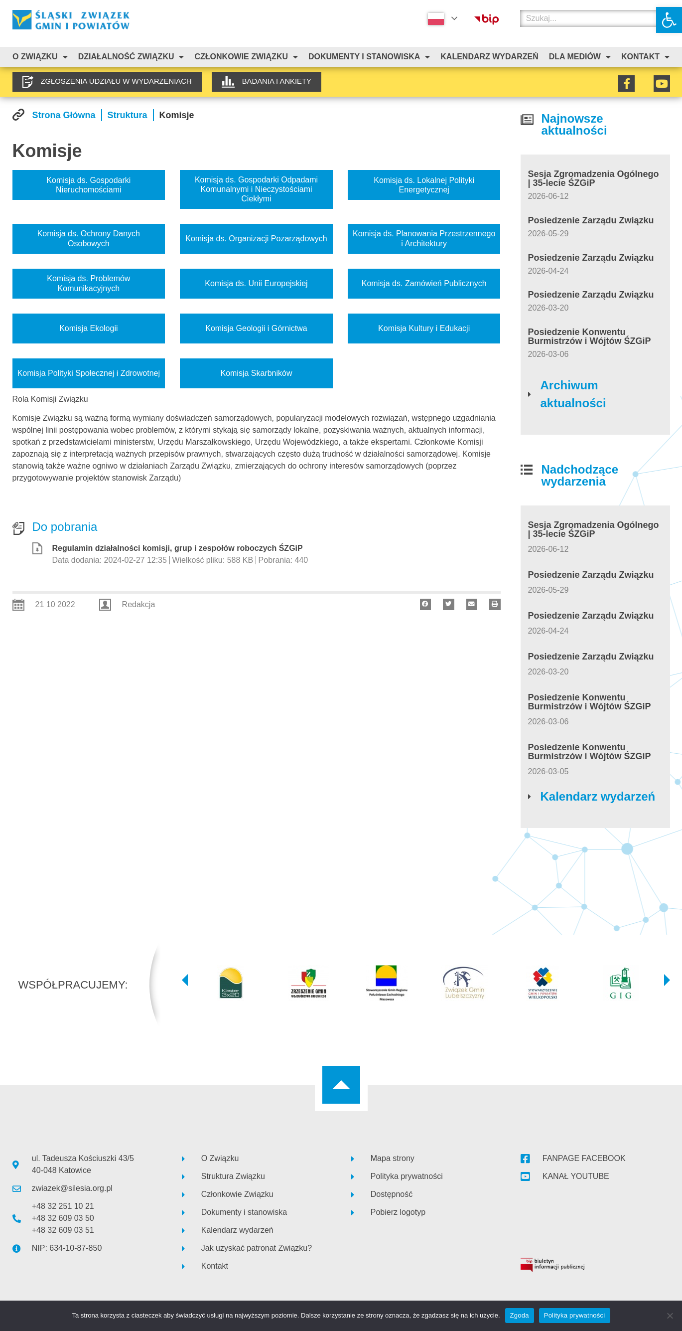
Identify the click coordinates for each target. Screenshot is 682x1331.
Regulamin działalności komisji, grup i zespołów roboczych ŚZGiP (177, 548)
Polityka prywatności (574, 1315)
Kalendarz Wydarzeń (489, 56)
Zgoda (519, 1315)
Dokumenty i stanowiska (369, 57)
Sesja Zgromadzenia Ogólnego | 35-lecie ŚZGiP (593, 178)
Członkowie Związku (246, 57)
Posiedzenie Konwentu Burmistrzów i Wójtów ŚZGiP (589, 336)
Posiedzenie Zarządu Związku (591, 220)
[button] (669, 20)
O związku (40, 57)
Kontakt (645, 57)
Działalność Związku (131, 57)
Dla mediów (580, 57)
